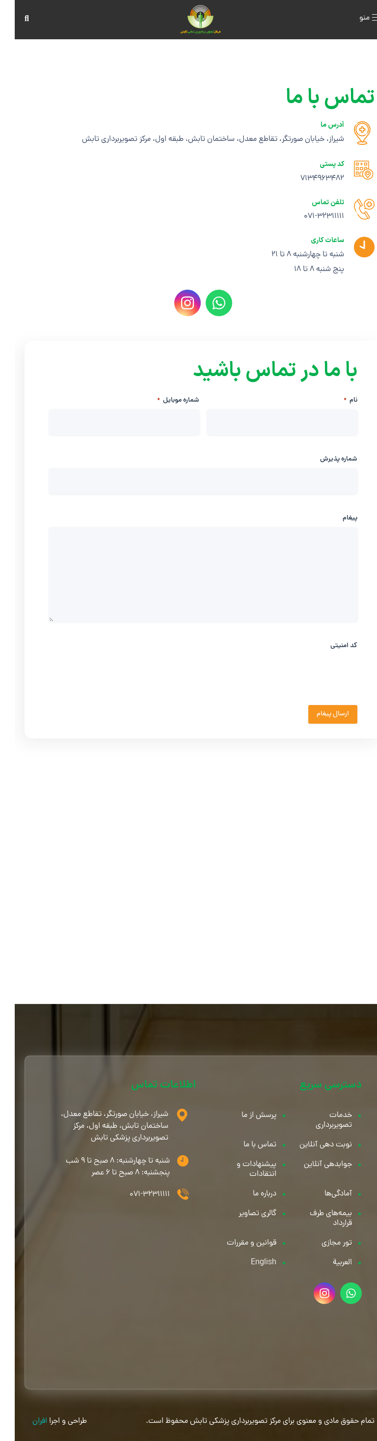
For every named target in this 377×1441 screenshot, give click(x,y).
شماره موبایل (163, 401)
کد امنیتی (329, 646)
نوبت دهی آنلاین (311, 1145)
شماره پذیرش (324, 459)
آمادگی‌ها (323, 1194)
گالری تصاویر (243, 1214)
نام (336, 401)
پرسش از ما (244, 1115)
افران (25, 1421)
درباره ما (250, 1194)
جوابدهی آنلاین (313, 1164)
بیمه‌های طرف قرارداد (316, 1218)
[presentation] (268, 692)
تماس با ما (245, 1145)
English (249, 1263)
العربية (327, 1263)
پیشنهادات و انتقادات (242, 1169)
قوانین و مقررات (237, 1243)
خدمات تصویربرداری (319, 1120)
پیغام (335, 518)
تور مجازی (322, 1243)
